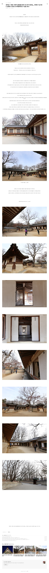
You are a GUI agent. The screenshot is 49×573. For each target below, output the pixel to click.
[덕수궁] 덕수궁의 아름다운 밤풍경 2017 (6, 536)
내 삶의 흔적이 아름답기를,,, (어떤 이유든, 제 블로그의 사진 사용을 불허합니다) (14, 562)
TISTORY (25, 571)
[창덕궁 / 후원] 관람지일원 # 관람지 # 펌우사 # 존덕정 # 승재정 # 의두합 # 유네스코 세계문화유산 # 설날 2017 (14, 538)
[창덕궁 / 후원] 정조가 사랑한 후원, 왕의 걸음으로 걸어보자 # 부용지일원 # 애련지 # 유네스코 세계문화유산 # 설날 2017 (15, 539)
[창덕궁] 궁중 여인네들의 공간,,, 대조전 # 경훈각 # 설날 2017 (9, 540)
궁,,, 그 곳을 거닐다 (4, 535)
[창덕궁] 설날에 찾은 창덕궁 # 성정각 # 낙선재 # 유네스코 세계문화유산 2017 (10, 537)
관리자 (27, 571)
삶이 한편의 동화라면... (7, 561)
